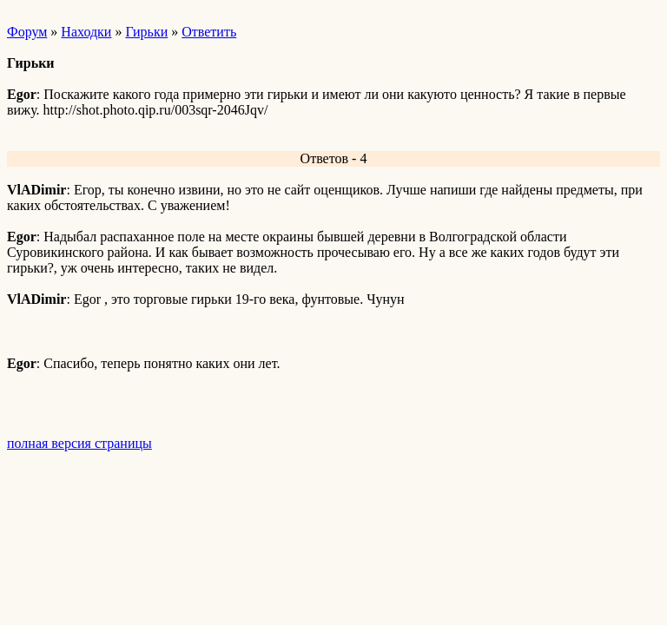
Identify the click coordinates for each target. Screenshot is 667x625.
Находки (86, 31)
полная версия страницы (79, 443)
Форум (27, 31)
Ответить (209, 31)
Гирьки (146, 31)
